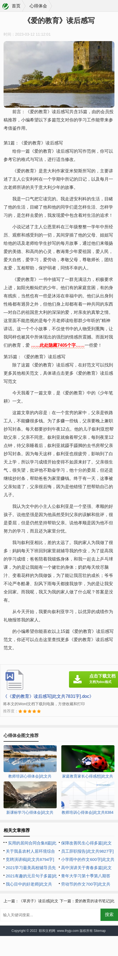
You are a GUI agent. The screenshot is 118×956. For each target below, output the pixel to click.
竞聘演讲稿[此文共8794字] (30, 859)
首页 (16, 6)
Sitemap (100, 931)
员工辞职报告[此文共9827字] (87, 851)
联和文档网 (47, 931)
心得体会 (38, 6)
